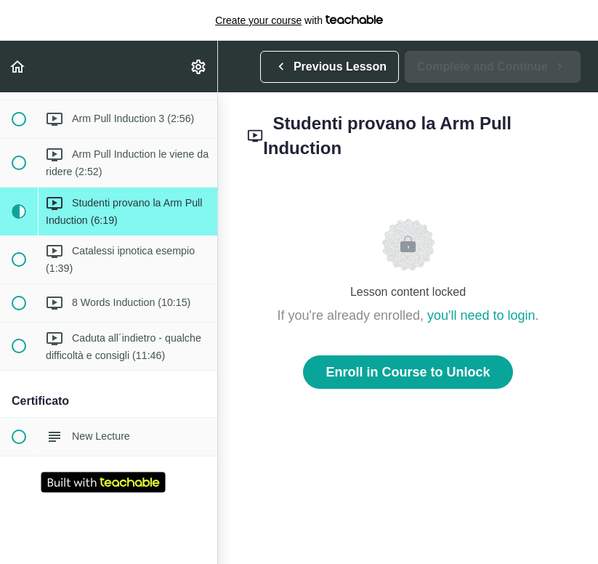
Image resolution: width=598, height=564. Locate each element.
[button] (18, 66)
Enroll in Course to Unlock (408, 372)
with (299, 20)
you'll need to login (481, 315)
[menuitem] (199, 66)
